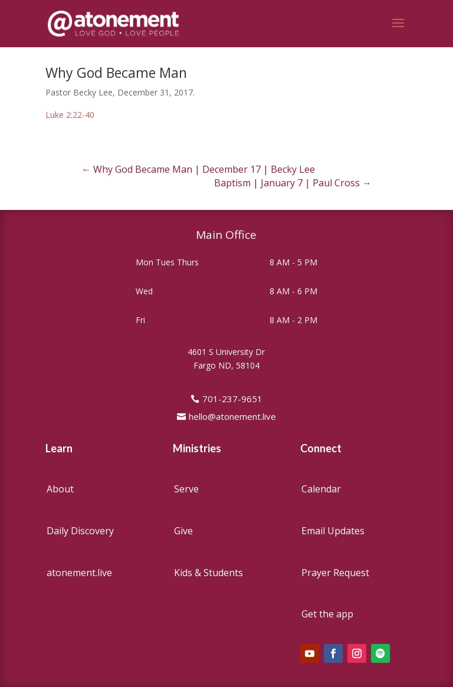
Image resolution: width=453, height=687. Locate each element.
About (60, 488)
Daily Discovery (80, 530)
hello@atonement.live (232, 416)
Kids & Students (208, 572)
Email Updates (333, 530)
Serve (186, 488)
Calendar (321, 488)
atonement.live (79, 572)
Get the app (327, 613)
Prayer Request (335, 572)
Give (183, 530)
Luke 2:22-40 (69, 114)
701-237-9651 (232, 399)
